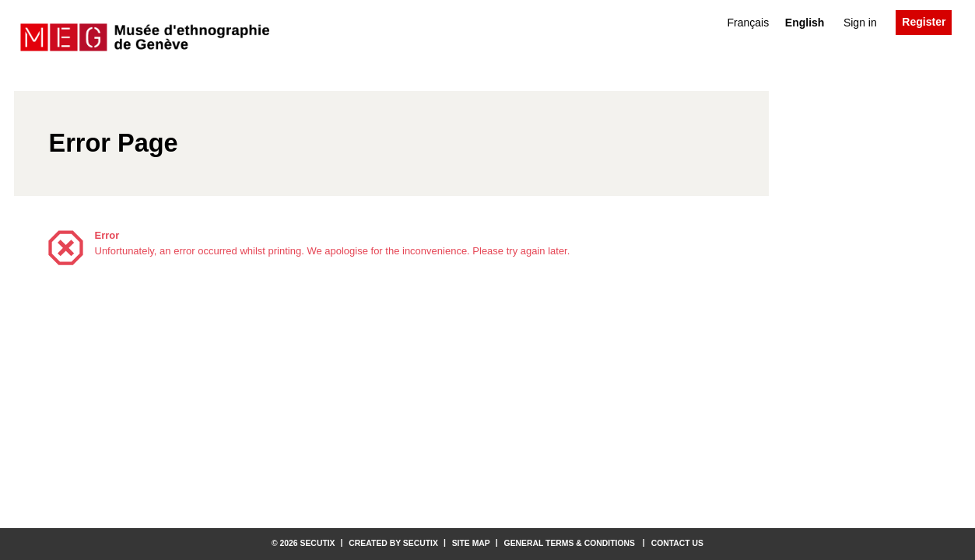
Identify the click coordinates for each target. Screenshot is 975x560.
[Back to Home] (144, 37)
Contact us (677, 543)
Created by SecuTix (393, 543)
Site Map (471, 543)
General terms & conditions (569, 543)
